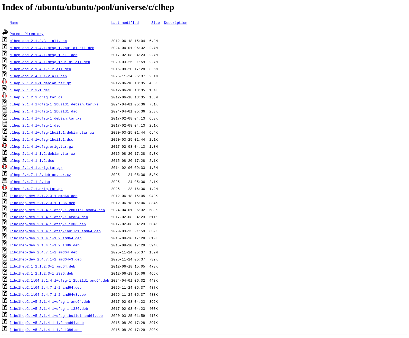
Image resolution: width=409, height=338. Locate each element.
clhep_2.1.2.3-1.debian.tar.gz (40, 83)
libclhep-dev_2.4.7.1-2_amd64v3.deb (46, 259)
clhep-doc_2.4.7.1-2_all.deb (38, 75)
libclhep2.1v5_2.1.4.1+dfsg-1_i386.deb (49, 308)
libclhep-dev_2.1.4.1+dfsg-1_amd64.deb (49, 216)
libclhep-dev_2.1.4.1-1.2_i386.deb (44, 245)
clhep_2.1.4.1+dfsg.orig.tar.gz (41, 146)
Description (175, 22)
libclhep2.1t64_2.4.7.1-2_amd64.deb (46, 287)
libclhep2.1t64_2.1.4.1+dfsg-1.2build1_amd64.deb (59, 280)
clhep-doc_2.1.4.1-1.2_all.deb (40, 68)
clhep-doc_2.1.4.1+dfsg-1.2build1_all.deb (52, 47)
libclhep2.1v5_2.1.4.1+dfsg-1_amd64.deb (50, 301)
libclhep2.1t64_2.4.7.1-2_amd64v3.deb (48, 294)
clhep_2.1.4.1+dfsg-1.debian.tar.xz (46, 118)
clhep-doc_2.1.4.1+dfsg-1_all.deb (44, 54)
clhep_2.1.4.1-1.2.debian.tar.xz (42, 153)
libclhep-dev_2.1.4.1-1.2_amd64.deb (46, 238)
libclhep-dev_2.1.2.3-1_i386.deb (42, 202)
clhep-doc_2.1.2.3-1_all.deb (38, 40)
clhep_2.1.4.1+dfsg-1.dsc (35, 125)
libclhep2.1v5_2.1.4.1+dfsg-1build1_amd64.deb (56, 315)
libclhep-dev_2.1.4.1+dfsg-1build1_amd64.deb (55, 230)
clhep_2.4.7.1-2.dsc (30, 181)
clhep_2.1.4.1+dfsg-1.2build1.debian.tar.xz (54, 104)
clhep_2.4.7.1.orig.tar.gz (36, 188)
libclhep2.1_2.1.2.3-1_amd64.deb (42, 266)
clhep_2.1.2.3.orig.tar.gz (36, 97)
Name (14, 22)
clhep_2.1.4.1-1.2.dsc (32, 160)
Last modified (125, 22)
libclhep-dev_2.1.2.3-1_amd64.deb (44, 195)
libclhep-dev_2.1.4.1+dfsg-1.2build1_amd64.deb (57, 209)
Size (155, 22)
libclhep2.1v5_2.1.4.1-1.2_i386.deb (46, 329)
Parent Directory (27, 33)
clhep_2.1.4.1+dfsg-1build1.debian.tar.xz (52, 132)
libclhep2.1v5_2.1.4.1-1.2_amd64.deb (47, 322)
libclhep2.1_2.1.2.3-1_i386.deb (41, 273)
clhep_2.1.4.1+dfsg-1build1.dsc (41, 139)
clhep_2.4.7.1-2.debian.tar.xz (40, 174)
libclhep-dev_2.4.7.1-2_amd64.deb (44, 252)
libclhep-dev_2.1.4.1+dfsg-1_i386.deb (48, 223)
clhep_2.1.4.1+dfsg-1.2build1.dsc (44, 111)
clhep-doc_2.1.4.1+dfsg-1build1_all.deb (50, 61)
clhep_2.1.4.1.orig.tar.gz (36, 167)
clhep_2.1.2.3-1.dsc (30, 90)
